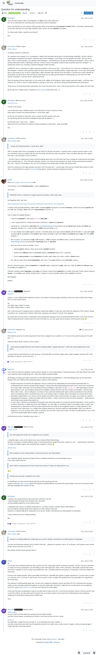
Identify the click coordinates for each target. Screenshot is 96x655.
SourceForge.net (48, 226)
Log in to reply (88, 13)
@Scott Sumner (21, 100)
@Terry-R (11, 620)
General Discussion (14, 13)
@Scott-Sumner (13, 103)
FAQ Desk (34, 169)
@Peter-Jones (27, 587)
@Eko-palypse (12, 49)
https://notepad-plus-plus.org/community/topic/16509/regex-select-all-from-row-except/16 (36, 204)
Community (19, 3)
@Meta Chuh (20, 329)
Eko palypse (11, 18)
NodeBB (46, 642)
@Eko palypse (21, 46)
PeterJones (11, 369)
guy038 (10, 180)
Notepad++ (54, 639)
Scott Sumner (12, 46)
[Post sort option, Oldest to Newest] (81, 13)
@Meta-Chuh (12, 332)
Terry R (10, 561)
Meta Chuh (11, 291)
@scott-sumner (26, 182)
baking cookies (41, 90)
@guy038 (27, 291)
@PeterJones (12, 448)
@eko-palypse (16, 182)
